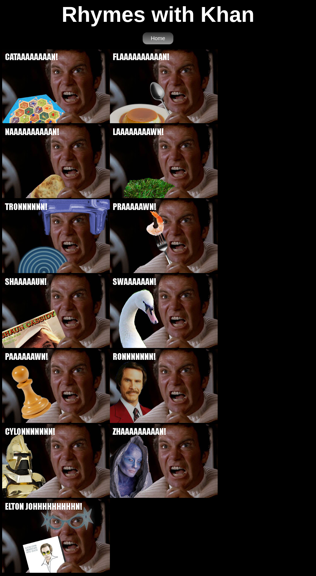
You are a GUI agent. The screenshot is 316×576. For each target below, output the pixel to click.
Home (158, 38)
